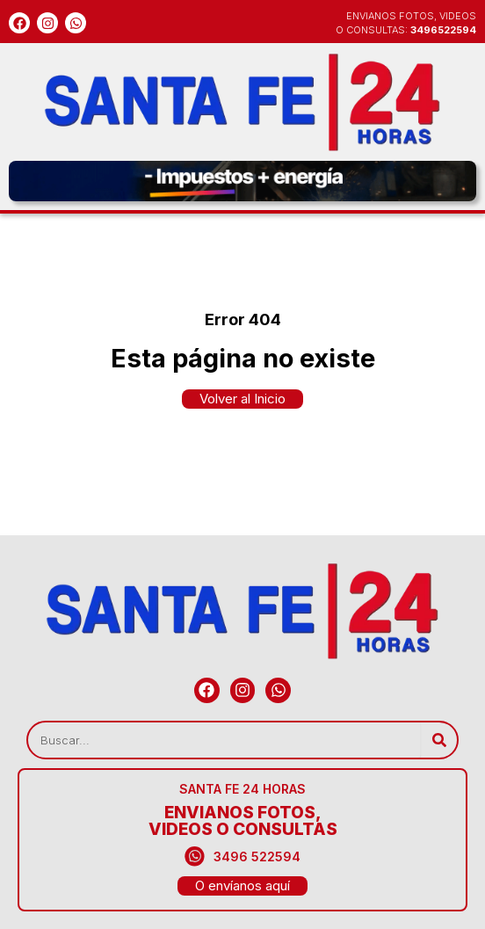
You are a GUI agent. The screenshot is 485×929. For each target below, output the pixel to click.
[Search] (439, 740)
